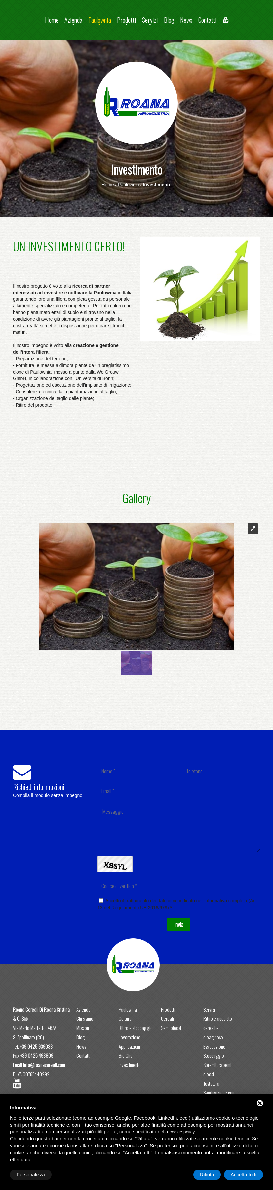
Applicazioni (129, 1046)
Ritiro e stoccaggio (136, 1027)
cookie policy (182, 1132)
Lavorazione (129, 1037)
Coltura (125, 1018)
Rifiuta (207, 1174)
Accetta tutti (243, 1174)
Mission (82, 1027)
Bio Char (126, 1055)
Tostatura (211, 1083)
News (186, 20)
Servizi (150, 20)
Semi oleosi (171, 1027)
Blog (169, 20)
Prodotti (126, 20)
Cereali (167, 1018)
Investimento (130, 1064)
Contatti (207, 20)
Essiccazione (214, 1046)
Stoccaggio (213, 1055)
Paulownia (99, 20)
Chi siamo (84, 1018)
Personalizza (31, 1174)
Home (51, 20)
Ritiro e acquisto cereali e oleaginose (217, 1028)
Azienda (73, 20)
